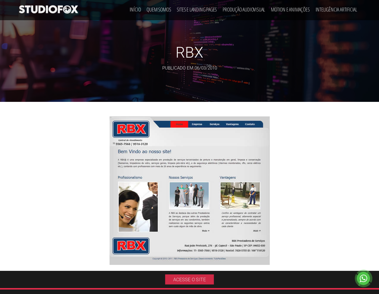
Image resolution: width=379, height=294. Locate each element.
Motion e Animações (290, 7)
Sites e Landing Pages (197, 7)
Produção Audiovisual (244, 7)
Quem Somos (159, 7)
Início (135, 7)
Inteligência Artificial (336, 7)
